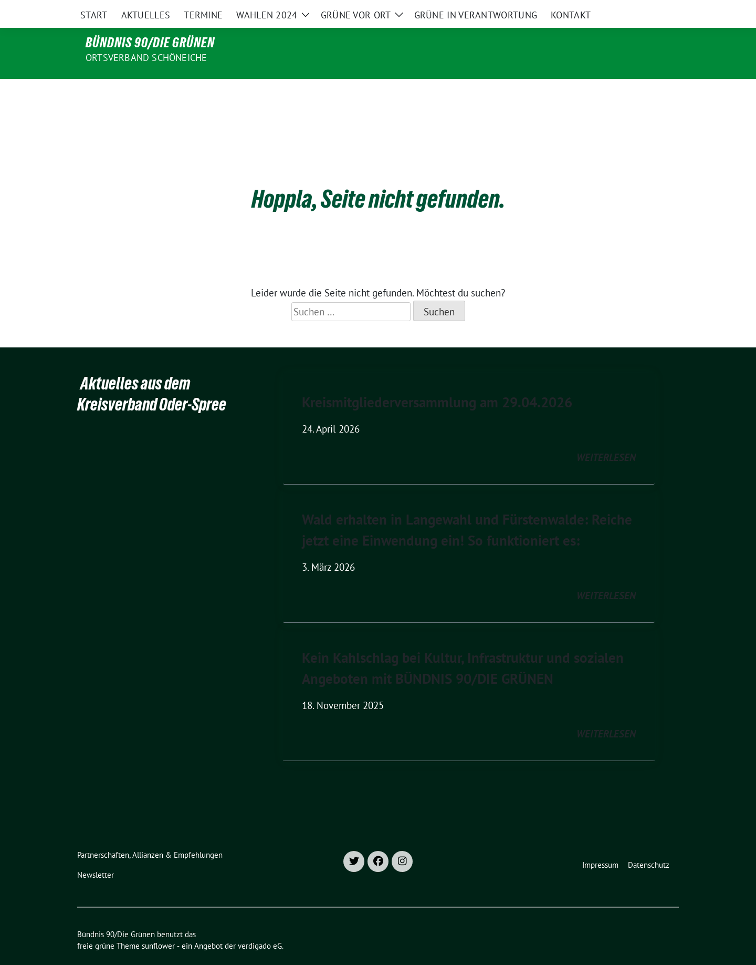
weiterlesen (606, 435)
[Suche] (645, 10)
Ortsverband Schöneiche (146, 58)
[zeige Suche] (660, 10)
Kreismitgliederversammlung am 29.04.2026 (437, 380)
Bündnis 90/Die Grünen (150, 42)
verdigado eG (260, 924)
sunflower (158, 924)
